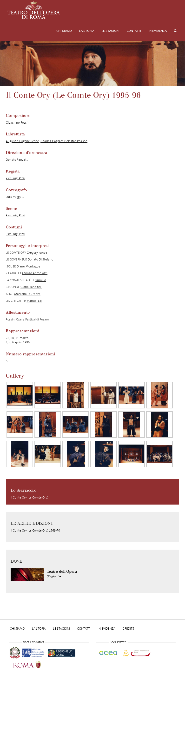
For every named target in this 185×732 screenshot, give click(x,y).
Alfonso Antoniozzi (34, 273)
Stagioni (54, 576)
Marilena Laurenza (27, 294)
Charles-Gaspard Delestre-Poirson (63, 141)
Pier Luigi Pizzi (15, 178)
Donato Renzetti (17, 160)
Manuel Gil (34, 301)
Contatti (134, 31)
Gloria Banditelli (31, 287)
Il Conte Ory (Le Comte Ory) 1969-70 (35, 530)
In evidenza (157, 31)
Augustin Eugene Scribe (22, 141)
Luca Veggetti (15, 197)
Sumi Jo (40, 280)
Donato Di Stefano (40, 259)
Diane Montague (28, 266)
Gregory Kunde (37, 253)
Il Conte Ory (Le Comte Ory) (29, 497)
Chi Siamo (64, 31)
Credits (128, 628)
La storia (86, 31)
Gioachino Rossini (18, 122)
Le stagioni (110, 31)
